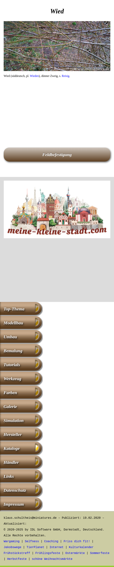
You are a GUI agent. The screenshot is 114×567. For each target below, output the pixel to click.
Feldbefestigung (57, 154)
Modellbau (13, 322)
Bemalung (12, 350)
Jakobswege (12, 547)
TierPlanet (35, 547)
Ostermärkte (75, 553)
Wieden (34, 75)
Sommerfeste (100, 553)
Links (8, 476)
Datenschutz (14, 490)
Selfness (32, 541)
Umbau (10, 336)
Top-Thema (13, 309)
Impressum (13, 504)
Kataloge (11, 448)
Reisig (65, 75)
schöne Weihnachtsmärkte (52, 559)
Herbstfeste (17, 559)
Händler (11, 462)
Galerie (10, 406)
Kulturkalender (81, 547)
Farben (10, 392)
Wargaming (11, 541)
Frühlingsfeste (47, 553)
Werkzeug (12, 378)
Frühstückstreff (17, 553)
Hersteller (12, 434)
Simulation (13, 420)
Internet (57, 547)
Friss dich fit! (77, 541)
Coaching (51, 541)
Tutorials (11, 364)
